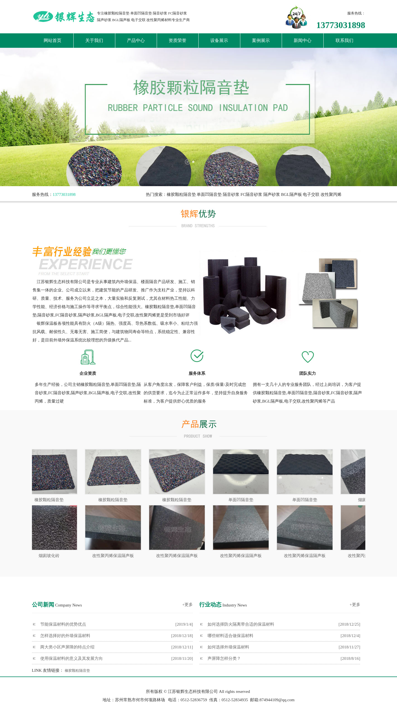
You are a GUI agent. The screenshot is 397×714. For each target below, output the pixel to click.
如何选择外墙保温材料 (228, 647)
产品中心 (136, 40)
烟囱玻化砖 (51, 555)
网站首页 (52, 40)
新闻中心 (302, 40)
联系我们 (344, 40)
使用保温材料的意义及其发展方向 (71, 658)
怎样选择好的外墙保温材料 (65, 635)
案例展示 (261, 40)
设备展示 (219, 40)
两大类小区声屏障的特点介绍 (67, 647)
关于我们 (94, 40)
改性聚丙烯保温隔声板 (116, 555)
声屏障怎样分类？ (224, 658)
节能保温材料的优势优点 (63, 624)
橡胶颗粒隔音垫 (51, 500)
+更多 (187, 604)
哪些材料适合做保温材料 (230, 635)
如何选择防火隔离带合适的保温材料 (241, 624)
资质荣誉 (177, 40)
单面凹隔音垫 (243, 500)
